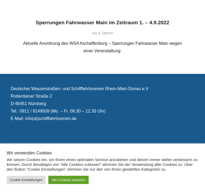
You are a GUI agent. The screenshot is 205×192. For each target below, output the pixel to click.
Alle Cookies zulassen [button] (68, 180)
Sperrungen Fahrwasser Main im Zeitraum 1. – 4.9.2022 (102, 22)
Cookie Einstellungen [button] (26, 180)
